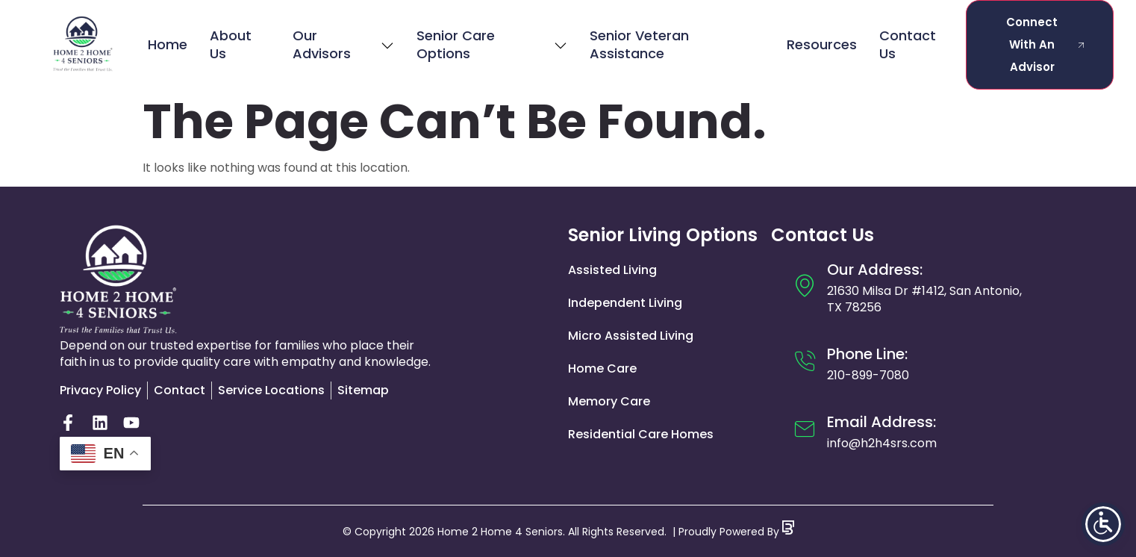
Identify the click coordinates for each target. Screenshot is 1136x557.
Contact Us (907, 44)
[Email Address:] (804, 429)
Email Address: (881, 421)
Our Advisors (343, 44)
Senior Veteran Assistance (639, 44)
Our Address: (875, 269)
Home (167, 44)
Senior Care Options (491, 44)
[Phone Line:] (804, 361)
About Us (231, 44)
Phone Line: (867, 353)
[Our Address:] (804, 285)
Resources (822, 44)
